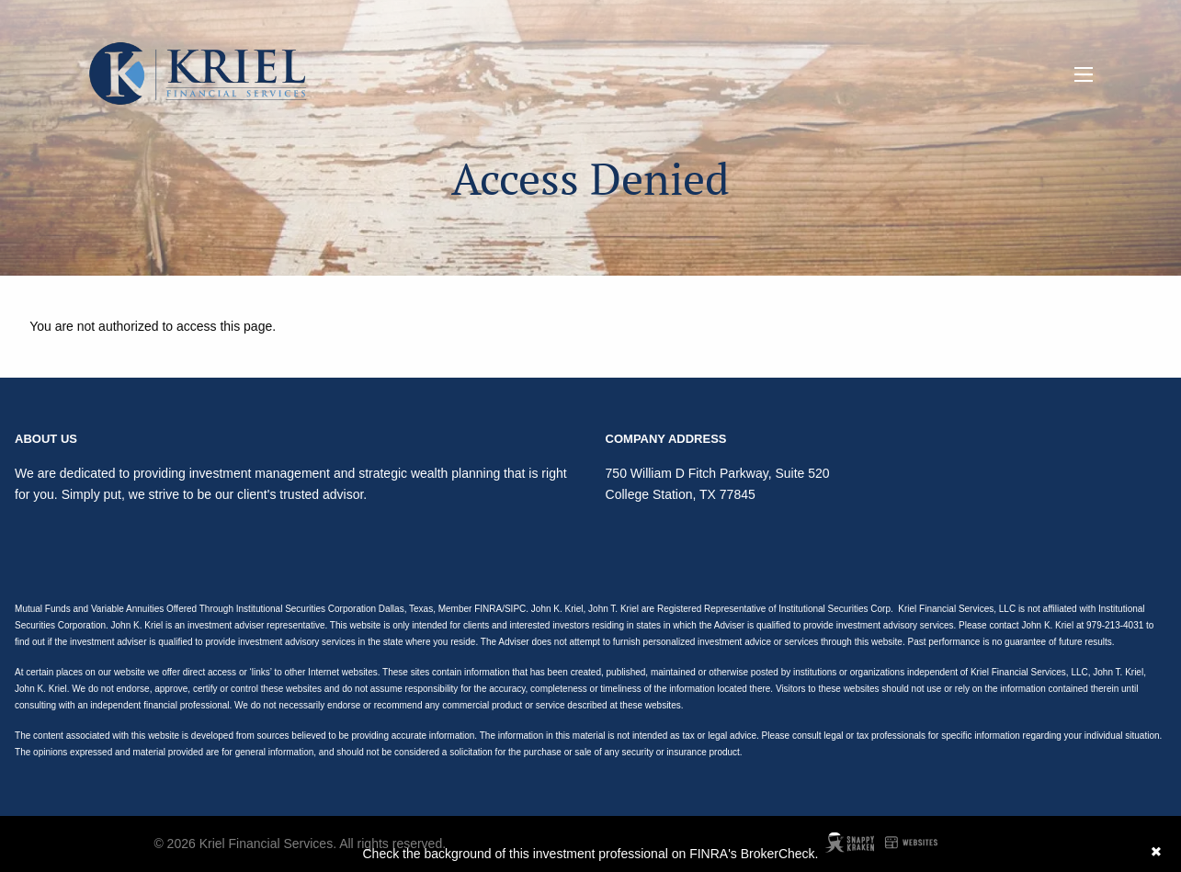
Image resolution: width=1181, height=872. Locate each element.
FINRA (488, 609)
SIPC (515, 609)
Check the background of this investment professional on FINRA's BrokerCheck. (590, 853)
